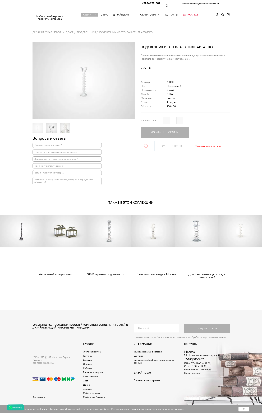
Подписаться (207, 328)
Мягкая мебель (91, 376)
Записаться (190, 14)
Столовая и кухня (92, 352)
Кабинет (87, 368)
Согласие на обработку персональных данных (154, 361)
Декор (86, 385)
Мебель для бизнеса (94, 397)
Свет (85, 380)
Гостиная (88, 356)
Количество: (149, 120)
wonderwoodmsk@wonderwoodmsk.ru (200, 4)
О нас (104, 14)
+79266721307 (151, 3)
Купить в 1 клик (172, 146)
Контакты (171, 14)
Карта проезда (192, 373)
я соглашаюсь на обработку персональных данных (199, 337)
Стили (87, 14)
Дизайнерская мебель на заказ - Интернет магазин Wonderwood (50, 12)
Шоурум (138, 356)
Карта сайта (39, 397)
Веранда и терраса (93, 372)
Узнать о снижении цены (208, 146)
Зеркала (87, 389)
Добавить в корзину (164, 132)
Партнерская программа (147, 380)
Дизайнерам (121, 14)
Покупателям (147, 14)
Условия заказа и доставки (148, 352)
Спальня (87, 360)
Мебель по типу (91, 393)
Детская (87, 364)
